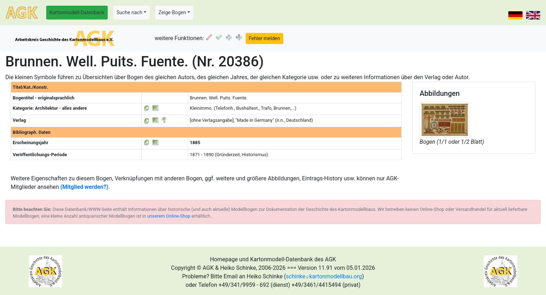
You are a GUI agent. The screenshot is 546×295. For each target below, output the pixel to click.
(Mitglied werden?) (84, 187)
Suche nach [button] (129, 12)
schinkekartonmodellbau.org (324, 276)
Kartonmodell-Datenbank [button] (77, 12)
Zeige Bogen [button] (172, 12)
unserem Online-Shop (169, 216)
